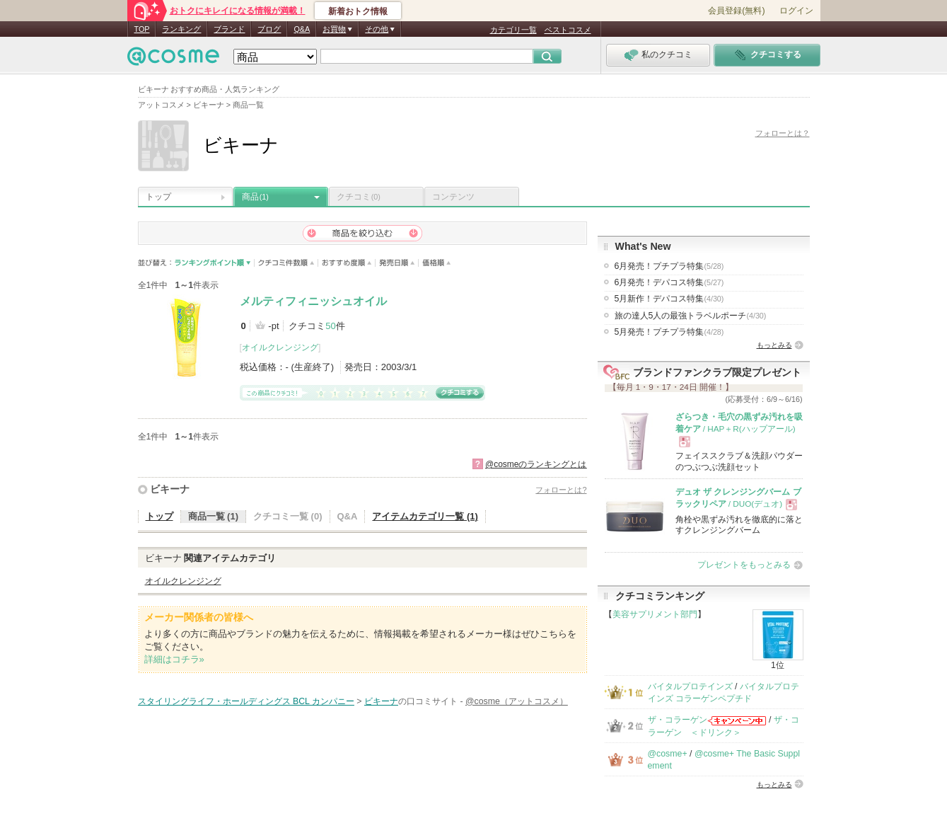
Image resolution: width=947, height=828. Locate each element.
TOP (142, 29)
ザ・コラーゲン (677, 720)
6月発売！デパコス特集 (669, 282)
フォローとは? (560, 489)
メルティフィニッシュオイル (313, 301)
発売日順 (397, 263)
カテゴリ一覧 (513, 29)
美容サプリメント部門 (654, 614)
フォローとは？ (782, 133)
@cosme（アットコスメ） (516, 701)
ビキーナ (170, 489)
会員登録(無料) (736, 11)
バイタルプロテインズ (690, 686)
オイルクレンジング (280, 347)
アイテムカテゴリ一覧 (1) (425, 516)
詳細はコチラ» (174, 659)
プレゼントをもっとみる (744, 565)
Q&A (302, 29)
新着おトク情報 (358, 11)
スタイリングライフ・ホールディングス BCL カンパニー (246, 701)
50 (330, 326)
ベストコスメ (568, 29)
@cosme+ (667, 754)
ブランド (229, 29)
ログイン (796, 11)
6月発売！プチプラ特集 (669, 266)
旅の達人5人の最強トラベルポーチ (691, 316)
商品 (255, 197)
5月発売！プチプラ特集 (669, 332)
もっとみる (774, 345)
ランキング (181, 29)
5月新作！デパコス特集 (669, 299)
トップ (158, 197)
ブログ (269, 29)
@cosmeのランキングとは (536, 464)
